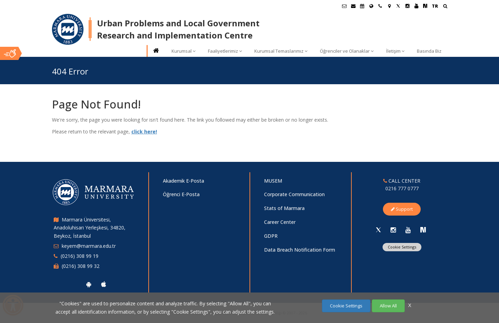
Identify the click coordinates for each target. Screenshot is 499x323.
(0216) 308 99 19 (79, 256)
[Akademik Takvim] (362, 6)
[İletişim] (380, 6)
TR (435, 6)
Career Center (280, 222)
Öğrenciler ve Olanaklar (347, 51)
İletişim (395, 51)
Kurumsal (183, 51)
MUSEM (273, 180)
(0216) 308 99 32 (80, 266)
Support (402, 209)
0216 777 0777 (402, 188)
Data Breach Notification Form (299, 249)
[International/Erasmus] (371, 6)
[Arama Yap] (445, 7)
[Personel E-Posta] (353, 6)
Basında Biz (429, 51)
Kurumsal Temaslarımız (280, 51)
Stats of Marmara (284, 208)
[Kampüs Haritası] (389, 6)
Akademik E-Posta (183, 180)
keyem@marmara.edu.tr (89, 246)
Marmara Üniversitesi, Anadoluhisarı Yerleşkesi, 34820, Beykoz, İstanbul (89, 227)
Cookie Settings (402, 247)
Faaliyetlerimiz (225, 51)
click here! (144, 131)
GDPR (271, 236)
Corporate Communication (294, 194)
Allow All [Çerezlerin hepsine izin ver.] (388, 306)
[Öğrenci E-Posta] (344, 6)
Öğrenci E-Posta (181, 194)
